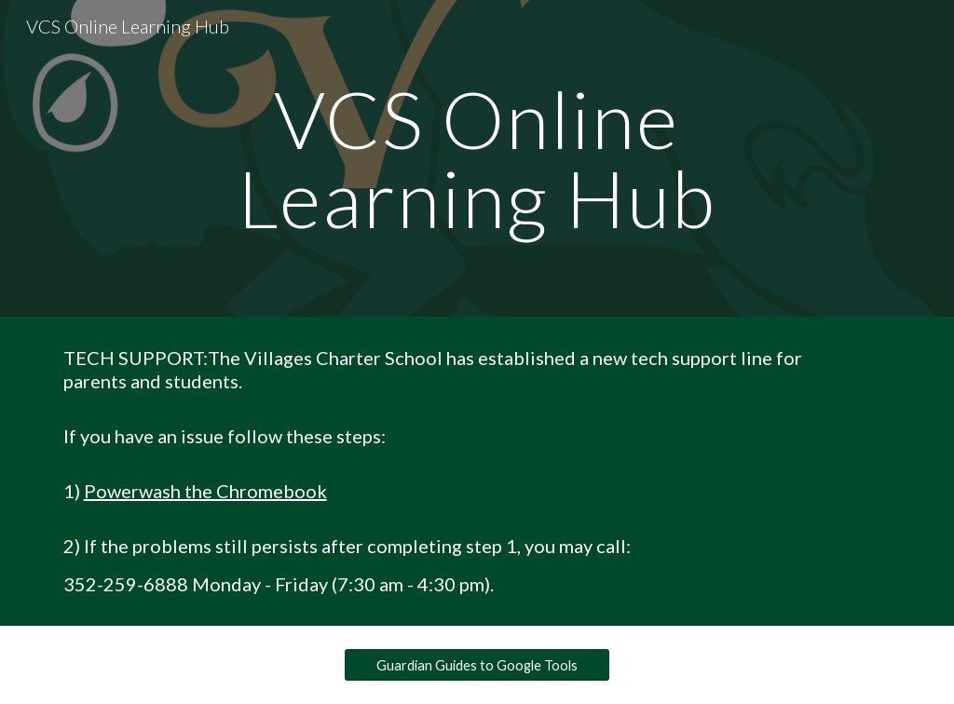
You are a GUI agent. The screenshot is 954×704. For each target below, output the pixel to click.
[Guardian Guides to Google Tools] (477, 664)
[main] (476, 159)
